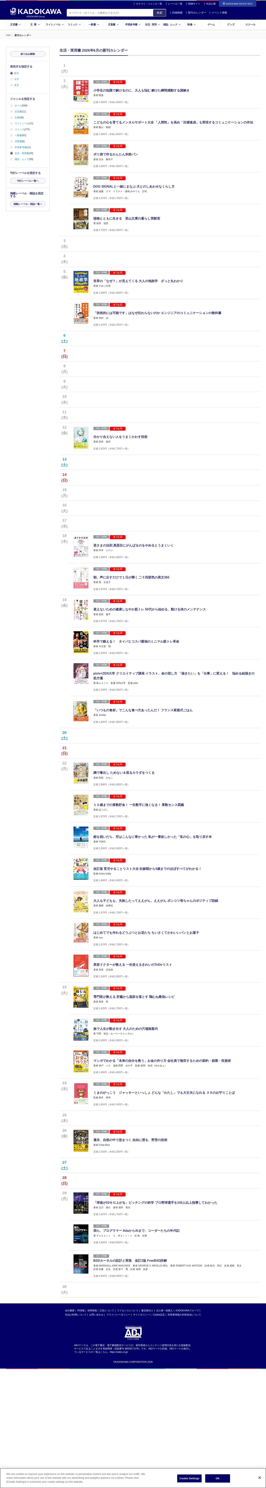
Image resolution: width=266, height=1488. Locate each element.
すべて (18, 105)
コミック (74, 24)
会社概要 (69, 1429)
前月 (16, 73)
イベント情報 (218, 12)
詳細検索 (176, 12)
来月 (16, 85)
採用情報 (92, 1429)
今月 (16, 79)
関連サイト (194, 3)
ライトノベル (55, 24)
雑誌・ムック (22, 159)
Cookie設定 (159, 1433)
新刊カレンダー (195, 12)
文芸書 (15, 24)
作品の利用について (75, 1433)
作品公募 (211, 3)
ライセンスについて (127, 1429)
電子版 (117, 82)
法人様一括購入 (164, 1429)
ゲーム (211, 24)
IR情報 (81, 1429)
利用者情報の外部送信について (184, 1433)
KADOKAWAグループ (187, 1429)
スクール (250, 24)
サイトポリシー (141, 1433)
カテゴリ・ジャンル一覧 (149, 3)
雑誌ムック (172, 24)
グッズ (230, 24)
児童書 (113, 24)
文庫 (17, 117)
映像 (191, 24)
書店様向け (147, 1429)
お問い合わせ (96, 1433)
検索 (159, 12)
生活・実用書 (22, 153)
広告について (107, 1429)
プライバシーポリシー (118, 1433)
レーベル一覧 (175, 3)
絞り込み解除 (28, 54)
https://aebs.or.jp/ (119, 1470)
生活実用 (152, 24)
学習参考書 (133, 24)
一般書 (93, 24)
